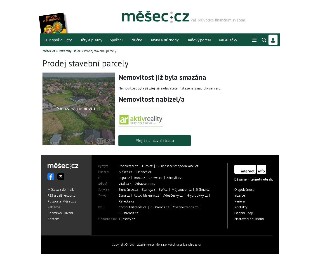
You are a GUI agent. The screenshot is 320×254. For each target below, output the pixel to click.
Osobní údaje (244, 213)
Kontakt (53, 219)
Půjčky (136, 39)
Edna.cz (124, 195)
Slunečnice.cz (128, 189)
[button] (254, 40)
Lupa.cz (124, 177)
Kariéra (239, 201)
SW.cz (163, 189)
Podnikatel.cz (128, 166)
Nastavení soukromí (249, 219)
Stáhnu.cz (202, 189)
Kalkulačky (228, 39)
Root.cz (139, 177)
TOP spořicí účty (58, 39)
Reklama (53, 207)
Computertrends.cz (132, 207)
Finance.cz (143, 172)
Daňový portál (198, 39)
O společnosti (244, 189)
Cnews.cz (155, 177)
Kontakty (240, 207)
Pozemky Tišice (70, 51)
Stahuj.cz (148, 189)
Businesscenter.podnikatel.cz (177, 166)
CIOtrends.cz (160, 207)
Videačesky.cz (173, 195)
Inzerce (239, 195)
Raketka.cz (126, 201)
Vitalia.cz (125, 183)
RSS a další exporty (61, 195)
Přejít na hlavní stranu (155, 140)
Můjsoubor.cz (182, 189)
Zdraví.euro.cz (145, 183)
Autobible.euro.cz (146, 195)
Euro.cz (147, 166)
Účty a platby (90, 39)
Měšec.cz (48, 51)
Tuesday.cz (127, 219)
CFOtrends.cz (128, 213)
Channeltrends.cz (185, 207)
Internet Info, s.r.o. (155, 245)
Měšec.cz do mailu (61, 189)
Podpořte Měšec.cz (61, 201)
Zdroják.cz (173, 177)
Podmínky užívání (60, 213)
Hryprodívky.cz (197, 195)
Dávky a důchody (164, 39)
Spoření (116, 39)
